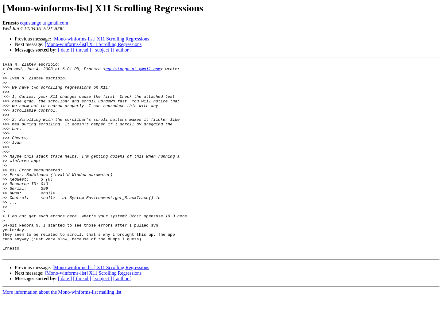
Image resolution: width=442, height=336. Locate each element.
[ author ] (122, 49)
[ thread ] (82, 49)
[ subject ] (102, 49)
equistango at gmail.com (44, 22)
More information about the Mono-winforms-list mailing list (62, 330)
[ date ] (65, 49)
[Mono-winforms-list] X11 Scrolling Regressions (100, 38)
